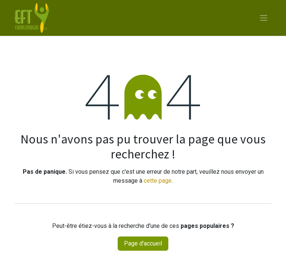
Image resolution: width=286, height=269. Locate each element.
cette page (158, 180)
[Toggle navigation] (263, 18)
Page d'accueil (143, 243)
